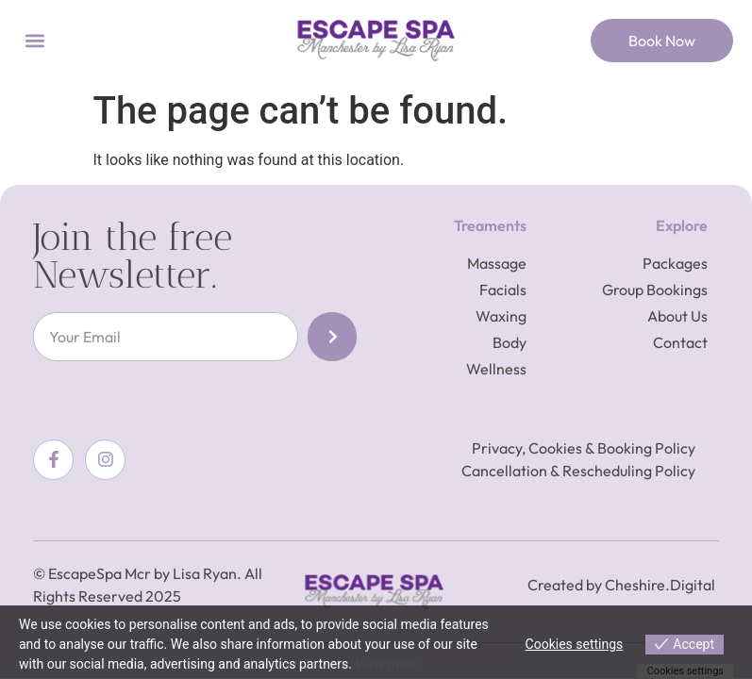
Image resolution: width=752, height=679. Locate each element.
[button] (34, 41)
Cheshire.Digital (660, 584)
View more (386, 663)
